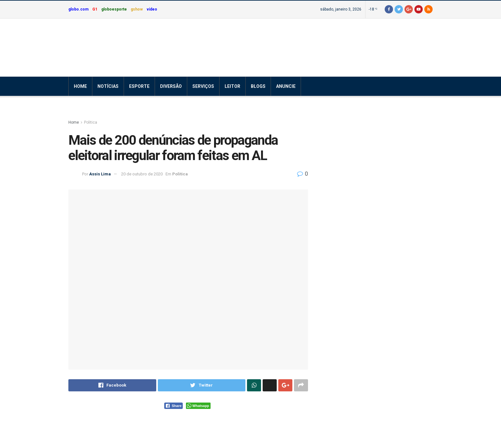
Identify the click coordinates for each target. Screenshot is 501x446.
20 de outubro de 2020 (142, 174)
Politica (90, 122)
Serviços (203, 86)
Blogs (258, 86)
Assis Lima (100, 174)
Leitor (232, 86)
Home (80, 86)
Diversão (171, 86)
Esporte (139, 86)
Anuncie (286, 86)
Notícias (108, 86)
